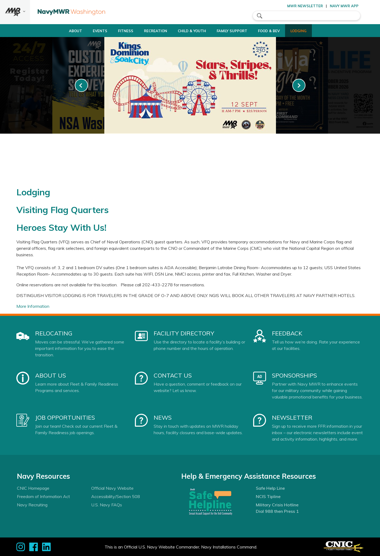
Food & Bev (276, 31)
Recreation (148, 31)
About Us (50, 375)
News (163, 417)
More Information (32, 306)
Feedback (287, 333)
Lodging (310, 31)
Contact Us (173, 375)
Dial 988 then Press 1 (277, 511)
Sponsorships (294, 375)
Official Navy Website (112, 488)
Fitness (113, 31)
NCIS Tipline (268, 496)
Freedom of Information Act (43, 496)
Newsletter (292, 417)
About (58, 31)
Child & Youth (190, 31)
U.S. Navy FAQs (106, 504)
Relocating (53, 333)
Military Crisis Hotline (277, 504)
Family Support (234, 31)
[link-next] (298, 85)
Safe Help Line (270, 488)
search (259, 16)
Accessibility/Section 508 (115, 496)
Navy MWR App (344, 6)
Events (88, 31)
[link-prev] (81, 85)
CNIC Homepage (33, 488)
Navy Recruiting (32, 504)
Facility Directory (184, 333)
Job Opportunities (65, 417)
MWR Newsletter (305, 6)
